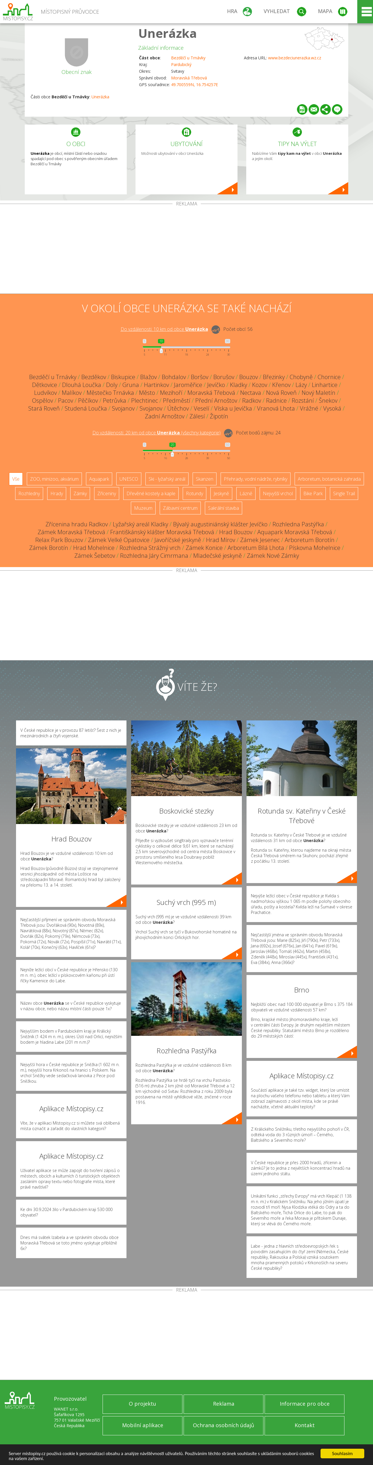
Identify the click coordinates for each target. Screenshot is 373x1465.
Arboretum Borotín (310, 540)
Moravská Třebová (189, 78)
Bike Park (313, 493)
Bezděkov (93, 377)
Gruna (130, 385)
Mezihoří (171, 393)
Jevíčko (216, 385)
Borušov (223, 377)
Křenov (281, 385)
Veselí (201, 408)
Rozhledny (29, 493)
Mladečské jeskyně (217, 556)
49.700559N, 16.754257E (194, 84)
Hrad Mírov (220, 540)
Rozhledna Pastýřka (298, 524)
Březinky (274, 377)
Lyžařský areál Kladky (140, 524)
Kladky (238, 385)
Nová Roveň (281, 393)
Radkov (251, 400)
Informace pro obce (305, 1403)
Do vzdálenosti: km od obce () (156, 432)
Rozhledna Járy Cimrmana (154, 556)
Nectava (250, 393)
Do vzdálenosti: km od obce (164, 329)
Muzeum (143, 508)
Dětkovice (44, 385)
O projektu (142, 1403)
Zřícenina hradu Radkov (76, 524)
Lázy (301, 385)
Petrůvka (114, 400)
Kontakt (305, 1425)
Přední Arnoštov (216, 400)
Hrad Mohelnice (94, 548)
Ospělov (42, 400)
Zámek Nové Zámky (273, 556)
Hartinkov (156, 385)
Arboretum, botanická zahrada (329, 479)
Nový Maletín (318, 393)
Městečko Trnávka (110, 393)
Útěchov (178, 408)
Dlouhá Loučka (81, 385)
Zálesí (197, 416)
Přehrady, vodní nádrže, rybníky (255, 479)
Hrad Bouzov (235, 532)
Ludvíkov (45, 393)
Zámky (80, 493)
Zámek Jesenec (260, 540)
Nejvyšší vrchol (278, 493)
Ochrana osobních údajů (223, 1425)
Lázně (246, 493)
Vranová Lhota (276, 408)
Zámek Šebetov (94, 556)
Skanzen (204, 479)
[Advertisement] (186, 250)
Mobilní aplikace (142, 1425)
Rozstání (303, 400)
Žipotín (219, 416)
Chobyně (301, 377)
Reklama (223, 1403)
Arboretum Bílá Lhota (256, 548)
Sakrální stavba (223, 508)
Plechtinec (144, 400)
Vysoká (332, 408)
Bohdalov (174, 377)
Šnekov (328, 400)
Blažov (148, 377)
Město (147, 393)
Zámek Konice (204, 548)
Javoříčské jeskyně (177, 540)
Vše (16, 479)
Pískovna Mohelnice (314, 548)
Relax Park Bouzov (59, 540)
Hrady (56, 493)
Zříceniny (106, 493)
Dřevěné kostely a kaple (150, 493)
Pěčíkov (88, 400)
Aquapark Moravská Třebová (294, 532)
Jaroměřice (188, 385)
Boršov (199, 377)
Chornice (329, 377)
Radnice (276, 400)
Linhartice (324, 385)
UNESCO (128, 479)
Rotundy (194, 493)
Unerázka (167, 33)
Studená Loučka (86, 408)
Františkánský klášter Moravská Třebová (162, 532)
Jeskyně (221, 493)
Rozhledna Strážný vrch (150, 548)
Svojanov (123, 408)
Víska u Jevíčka (233, 408)
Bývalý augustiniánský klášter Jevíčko (220, 524)
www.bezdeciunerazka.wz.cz (294, 58)
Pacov (65, 400)
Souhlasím (342, 1453)
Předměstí (176, 400)
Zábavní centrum (180, 508)
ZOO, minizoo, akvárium (54, 479)
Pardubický (181, 64)
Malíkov (72, 393)
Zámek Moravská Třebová (71, 532)
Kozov (259, 385)
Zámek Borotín (48, 548)
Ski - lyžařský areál (167, 479)
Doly (111, 385)
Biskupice (123, 377)
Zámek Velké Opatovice (118, 540)
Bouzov (248, 377)
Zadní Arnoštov (164, 416)
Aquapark (99, 479)
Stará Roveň (44, 408)
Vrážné (309, 408)
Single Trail (344, 493)
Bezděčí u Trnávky (188, 58)
